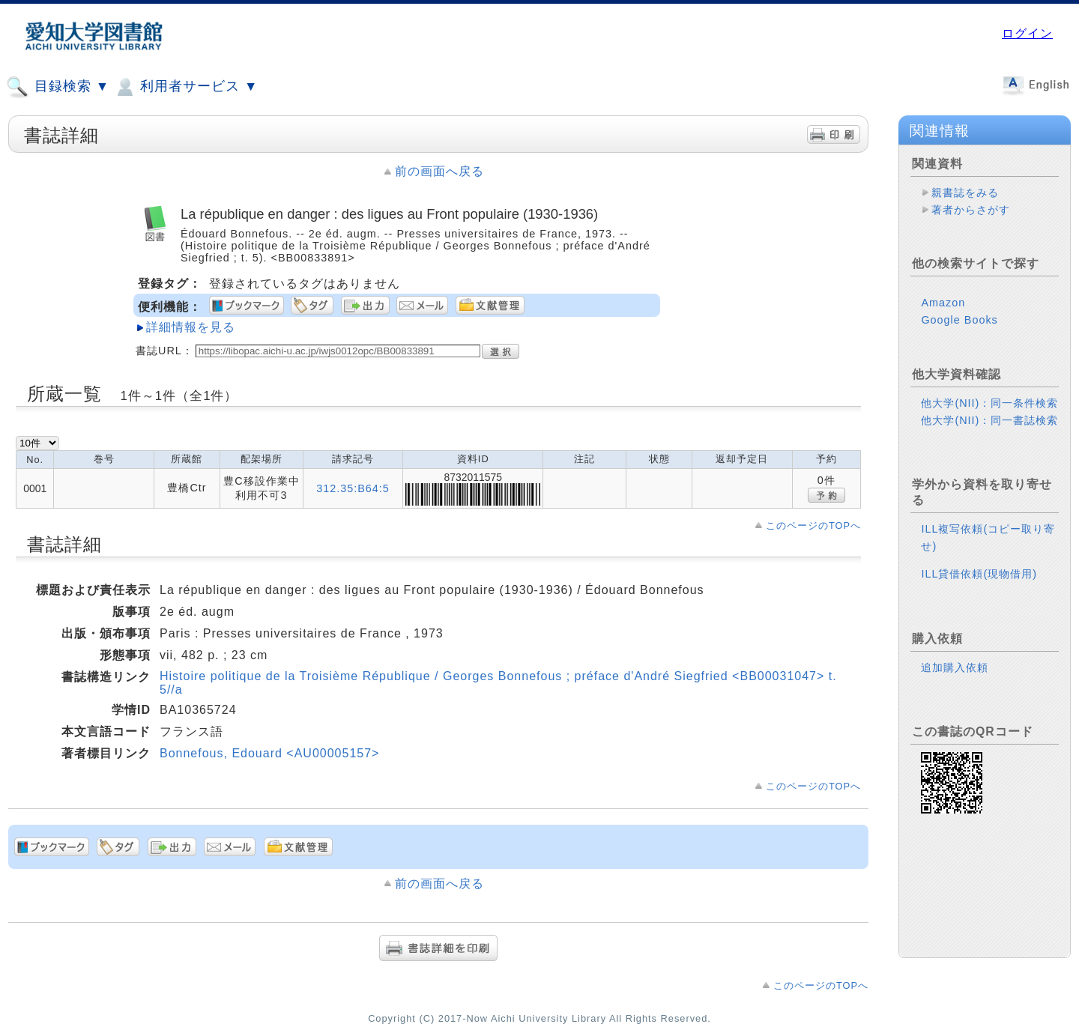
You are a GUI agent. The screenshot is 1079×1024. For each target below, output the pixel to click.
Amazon (943, 303)
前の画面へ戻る (439, 171)
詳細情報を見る (190, 327)
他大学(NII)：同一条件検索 (989, 403)
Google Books (959, 320)
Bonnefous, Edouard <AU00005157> (269, 753)
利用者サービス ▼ (185, 87)
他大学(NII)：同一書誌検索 (989, 420)
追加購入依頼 (954, 667)
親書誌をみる (965, 193)
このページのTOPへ (813, 525)
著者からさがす (970, 210)
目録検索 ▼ (57, 87)
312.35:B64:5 (353, 488)
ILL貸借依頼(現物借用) (979, 574)
